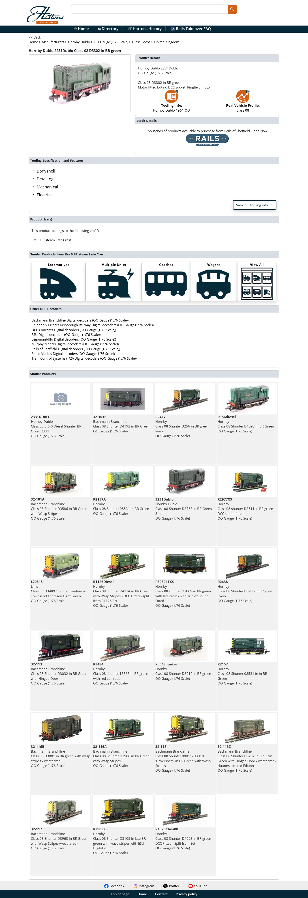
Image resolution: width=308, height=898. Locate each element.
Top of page (120, 894)
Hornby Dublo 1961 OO (171, 103)
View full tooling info (254, 205)
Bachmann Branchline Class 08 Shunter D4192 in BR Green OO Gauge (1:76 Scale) (121, 423)
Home (81, 28)
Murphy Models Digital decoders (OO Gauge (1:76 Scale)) (75, 344)
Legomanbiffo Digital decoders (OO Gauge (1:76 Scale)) (74, 339)
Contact (161, 894)
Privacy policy (186, 894)
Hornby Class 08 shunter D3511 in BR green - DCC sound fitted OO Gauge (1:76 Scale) (246, 508)
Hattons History (144, 28)
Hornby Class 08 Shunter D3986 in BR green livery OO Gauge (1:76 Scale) (245, 591)
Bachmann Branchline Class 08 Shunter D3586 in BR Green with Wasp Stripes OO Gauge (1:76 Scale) (59, 508)
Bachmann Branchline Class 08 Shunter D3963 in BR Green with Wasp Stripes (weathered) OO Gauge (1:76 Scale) (59, 838)
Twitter (171, 886)
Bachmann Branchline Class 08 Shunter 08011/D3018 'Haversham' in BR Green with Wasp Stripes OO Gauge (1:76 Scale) (183, 758)
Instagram (143, 886)
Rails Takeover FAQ (191, 28)
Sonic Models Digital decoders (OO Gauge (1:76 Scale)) (73, 353)
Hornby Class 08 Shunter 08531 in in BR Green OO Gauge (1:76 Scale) (242, 673)
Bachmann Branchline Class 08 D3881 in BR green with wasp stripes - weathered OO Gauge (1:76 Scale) (60, 756)
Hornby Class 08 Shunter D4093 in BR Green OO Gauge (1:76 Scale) (246, 423)
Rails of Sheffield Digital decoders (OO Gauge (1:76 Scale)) (76, 349)
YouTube (197, 886)
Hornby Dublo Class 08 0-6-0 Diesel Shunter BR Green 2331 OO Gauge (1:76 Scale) (56, 426)
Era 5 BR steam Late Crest (51, 240)
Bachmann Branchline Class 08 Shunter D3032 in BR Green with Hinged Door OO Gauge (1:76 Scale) (59, 673)
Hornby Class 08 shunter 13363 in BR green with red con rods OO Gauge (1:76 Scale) (120, 673)
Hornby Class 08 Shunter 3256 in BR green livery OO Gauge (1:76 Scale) (182, 426)
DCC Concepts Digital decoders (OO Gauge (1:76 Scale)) (74, 330)
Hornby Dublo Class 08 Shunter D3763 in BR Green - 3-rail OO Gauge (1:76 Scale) (184, 508)
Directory (108, 28)
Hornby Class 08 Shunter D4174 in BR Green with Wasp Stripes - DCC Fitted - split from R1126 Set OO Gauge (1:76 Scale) (121, 593)
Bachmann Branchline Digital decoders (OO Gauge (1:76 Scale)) (80, 320)
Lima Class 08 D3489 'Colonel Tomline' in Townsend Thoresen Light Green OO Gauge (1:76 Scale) (58, 591)
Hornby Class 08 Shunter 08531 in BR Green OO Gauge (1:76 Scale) (121, 506)
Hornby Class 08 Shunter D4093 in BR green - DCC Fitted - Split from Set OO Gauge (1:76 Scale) (184, 838)
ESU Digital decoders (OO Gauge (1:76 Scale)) (66, 334)
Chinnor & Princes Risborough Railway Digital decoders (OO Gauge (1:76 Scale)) (93, 325)
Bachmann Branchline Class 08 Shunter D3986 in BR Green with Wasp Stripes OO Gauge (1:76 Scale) (121, 756)
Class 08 (243, 103)
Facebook (114, 886)
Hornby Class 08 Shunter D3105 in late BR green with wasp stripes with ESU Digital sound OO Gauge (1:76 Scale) (119, 841)
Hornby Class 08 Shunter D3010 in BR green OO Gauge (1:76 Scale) (183, 671)
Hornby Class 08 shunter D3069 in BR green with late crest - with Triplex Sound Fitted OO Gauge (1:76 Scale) (183, 593)
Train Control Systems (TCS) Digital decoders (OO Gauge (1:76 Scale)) (84, 358)
